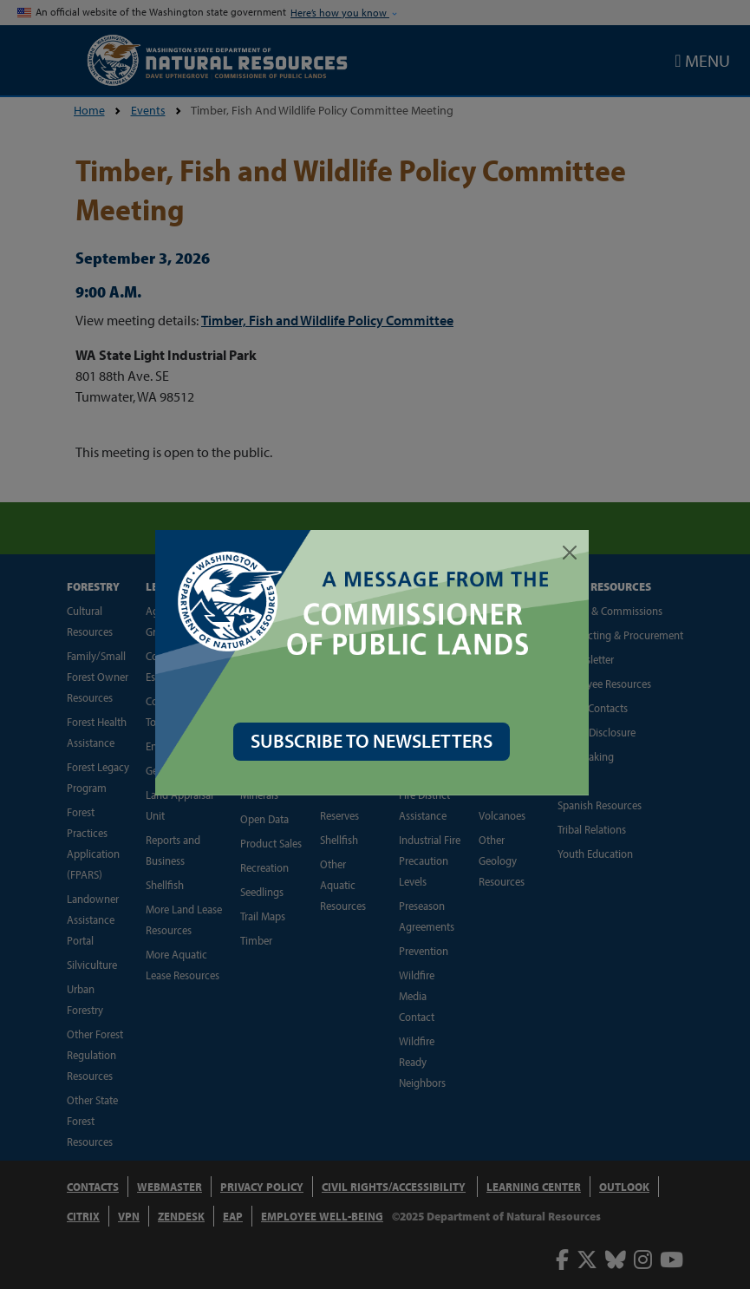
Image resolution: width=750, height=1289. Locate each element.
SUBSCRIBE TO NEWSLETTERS (375, 741)
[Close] (573, 552)
